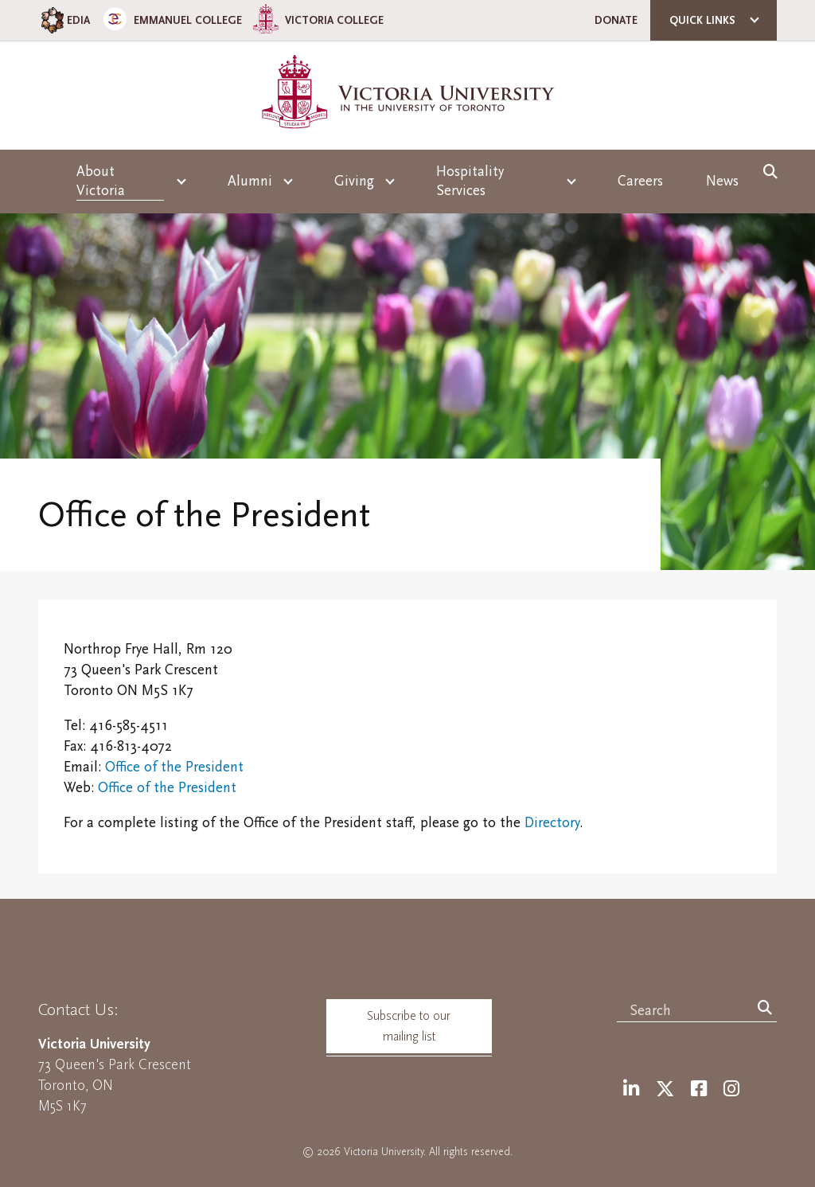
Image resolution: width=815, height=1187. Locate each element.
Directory (551, 822)
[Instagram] (731, 1089)
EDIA (64, 20)
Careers (640, 181)
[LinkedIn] (631, 1089)
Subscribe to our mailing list (408, 1026)
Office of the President (174, 767)
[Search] (765, 1008)
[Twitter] (664, 1089)
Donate (616, 20)
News (722, 181)
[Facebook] (698, 1089)
